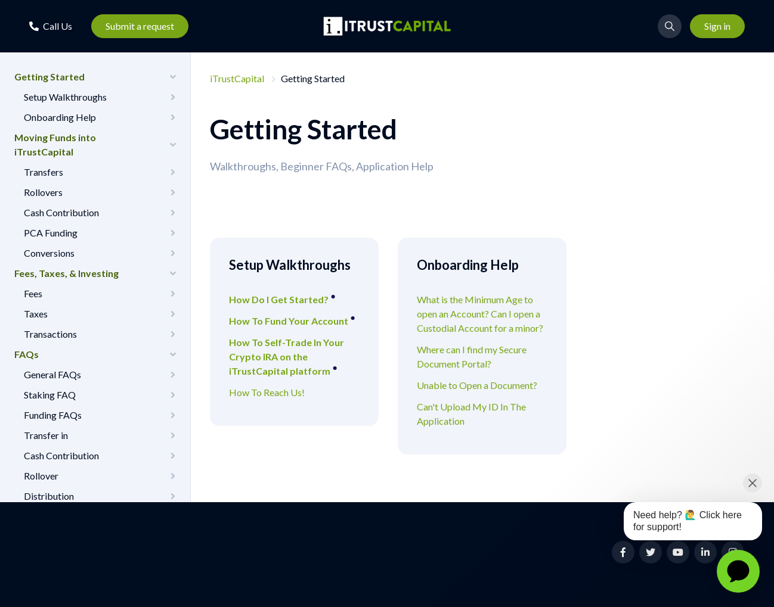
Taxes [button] (36, 313)
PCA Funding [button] (51, 232)
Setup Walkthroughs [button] (65, 96)
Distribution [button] (49, 496)
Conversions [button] (49, 253)
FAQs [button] (26, 354)
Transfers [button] (43, 172)
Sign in (717, 26)
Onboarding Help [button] (60, 117)
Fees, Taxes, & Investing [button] (66, 273)
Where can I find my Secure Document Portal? (472, 356)
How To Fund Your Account (289, 320)
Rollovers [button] (43, 192)
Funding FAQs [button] (53, 415)
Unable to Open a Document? (477, 385)
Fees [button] (33, 293)
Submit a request (140, 26)
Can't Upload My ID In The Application (471, 414)
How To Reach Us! (267, 392)
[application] (738, 571)
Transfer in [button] (46, 435)
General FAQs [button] (52, 374)
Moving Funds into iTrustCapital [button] (55, 144)
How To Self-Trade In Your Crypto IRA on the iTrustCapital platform (286, 356)
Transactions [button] (50, 334)
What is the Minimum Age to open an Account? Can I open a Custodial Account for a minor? (480, 314)
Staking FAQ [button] (50, 394)
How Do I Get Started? (279, 299)
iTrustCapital (237, 78)
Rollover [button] (41, 475)
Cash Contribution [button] (61, 212)
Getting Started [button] (49, 76)
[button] (50, 26)
